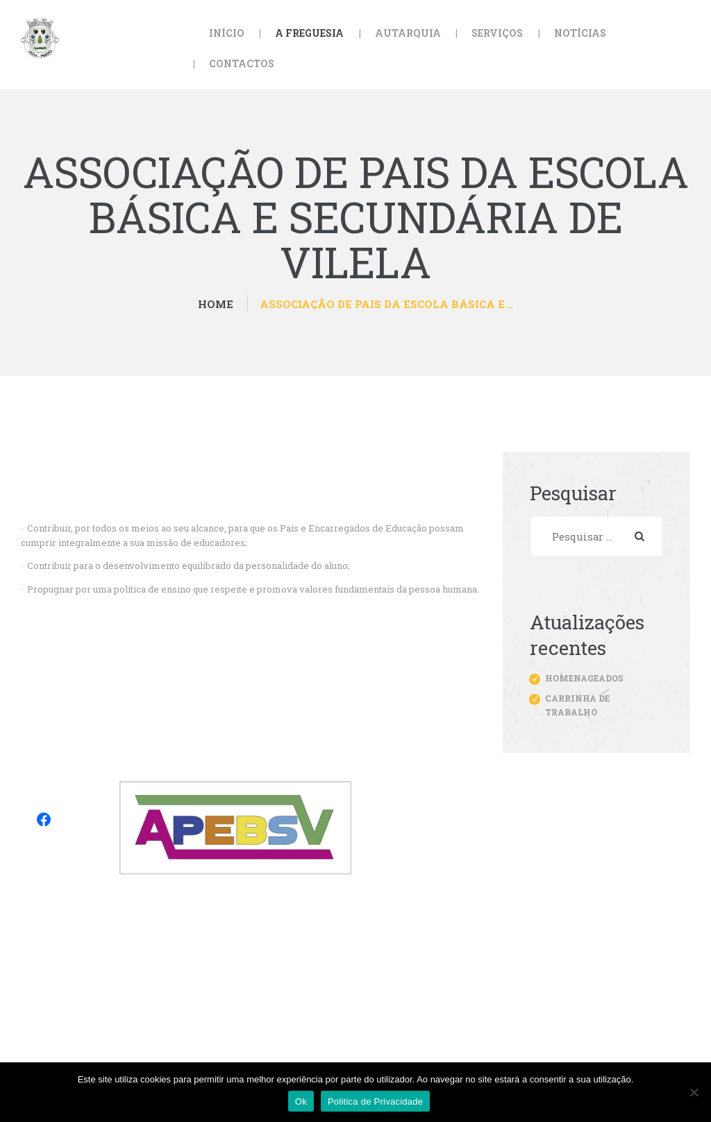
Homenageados (584, 677)
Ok (301, 1101)
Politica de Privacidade (375, 1101)
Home (215, 304)
